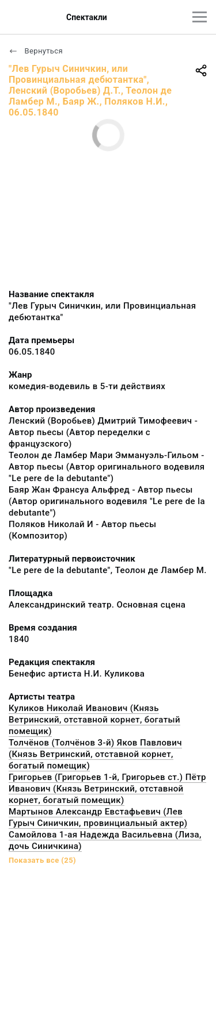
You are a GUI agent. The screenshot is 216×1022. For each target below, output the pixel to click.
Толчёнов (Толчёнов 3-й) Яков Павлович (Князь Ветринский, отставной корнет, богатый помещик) (95, 754)
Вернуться (36, 51)
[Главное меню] (200, 17)
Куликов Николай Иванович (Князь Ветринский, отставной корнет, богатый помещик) (94, 719)
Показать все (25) (42, 860)
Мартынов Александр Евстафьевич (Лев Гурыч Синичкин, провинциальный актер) (98, 817)
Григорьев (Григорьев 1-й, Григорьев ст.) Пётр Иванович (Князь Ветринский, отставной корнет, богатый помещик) (107, 788)
